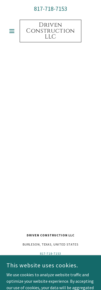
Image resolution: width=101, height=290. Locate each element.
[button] (13, 31)
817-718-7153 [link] (50, 8)
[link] (50, 31)
